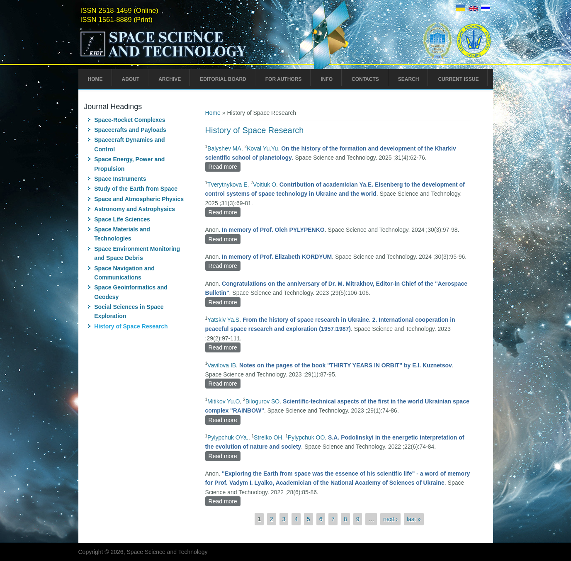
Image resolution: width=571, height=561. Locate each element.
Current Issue (458, 79)
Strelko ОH (268, 437)
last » (413, 519)
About (131, 79)
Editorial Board (223, 79)
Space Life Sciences (122, 219)
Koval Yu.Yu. (263, 148)
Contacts (365, 79)
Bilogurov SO (262, 401)
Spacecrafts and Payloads (130, 129)
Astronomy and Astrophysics (134, 209)
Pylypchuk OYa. (227, 437)
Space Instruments (120, 178)
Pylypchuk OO (306, 437)
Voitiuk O (264, 184)
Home (95, 79)
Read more (225, 166)
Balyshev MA (224, 148)
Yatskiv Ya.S (223, 319)
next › (390, 519)
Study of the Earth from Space (135, 188)
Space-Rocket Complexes (129, 120)
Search (408, 79)
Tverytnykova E (227, 184)
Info (327, 79)
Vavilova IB (221, 365)
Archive (169, 79)
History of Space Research (131, 326)
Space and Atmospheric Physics (139, 199)
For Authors (283, 79)
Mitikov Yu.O (223, 401)
